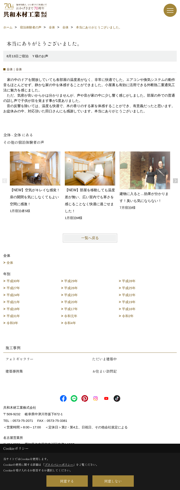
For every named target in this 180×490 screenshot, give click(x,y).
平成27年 (13, 288)
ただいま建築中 (104, 358)
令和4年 (70, 323)
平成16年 (129, 309)
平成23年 (71, 295)
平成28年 (129, 281)
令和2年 (128, 316)
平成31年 (13, 316)
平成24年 (13, 295)
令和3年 (12, 323)
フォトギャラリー (19, 358)
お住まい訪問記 (104, 371)
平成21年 (13, 302)
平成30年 (13, 281)
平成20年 (71, 302)
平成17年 (71, 309)
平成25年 (129, 288)
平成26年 (71, 288)
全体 (10, 262)
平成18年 (13, 309)
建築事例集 (14, 371)
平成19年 (129, 302)
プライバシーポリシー (59, 464)
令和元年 (70, 316)
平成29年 (71, 281)
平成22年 (129, 295)
